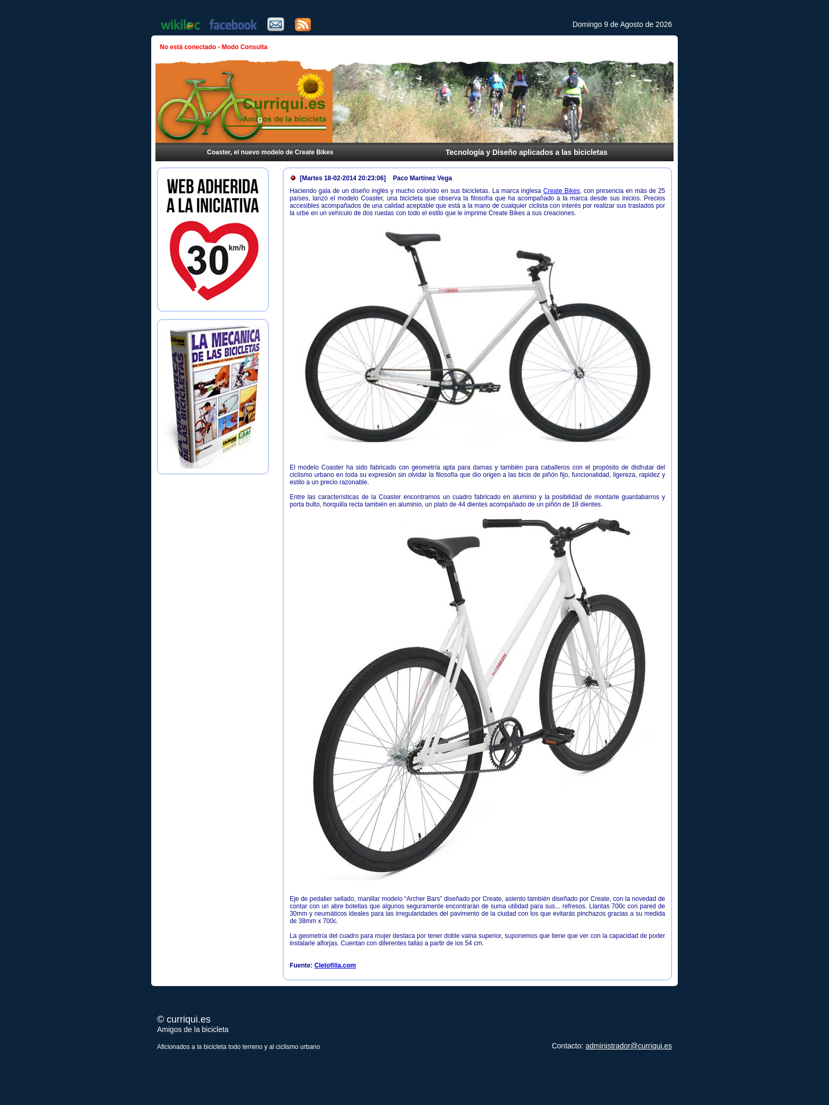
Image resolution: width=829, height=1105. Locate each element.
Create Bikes (562, 191)
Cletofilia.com (335, 965)
